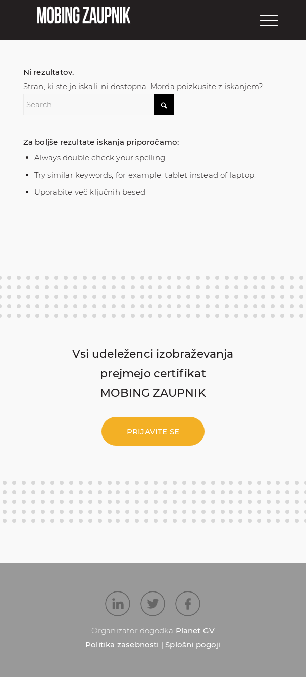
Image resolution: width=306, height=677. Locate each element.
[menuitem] (268, 20)
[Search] (98, 104)
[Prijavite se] (153, 431)
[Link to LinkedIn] (117, 603)
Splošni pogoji (193, 644)
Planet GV (195, 630)
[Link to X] (152, 603)
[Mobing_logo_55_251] (88, 25)
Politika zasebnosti (122, 644)
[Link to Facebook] (187, 603)
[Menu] (268, 20)
